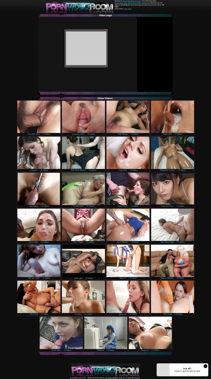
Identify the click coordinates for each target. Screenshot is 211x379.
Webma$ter (135, 378)
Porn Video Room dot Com (132, 1)
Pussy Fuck (127, 9)
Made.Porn (146, 3)
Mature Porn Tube (121, 3)
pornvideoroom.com (78, 378)
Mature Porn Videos (134, 3)
